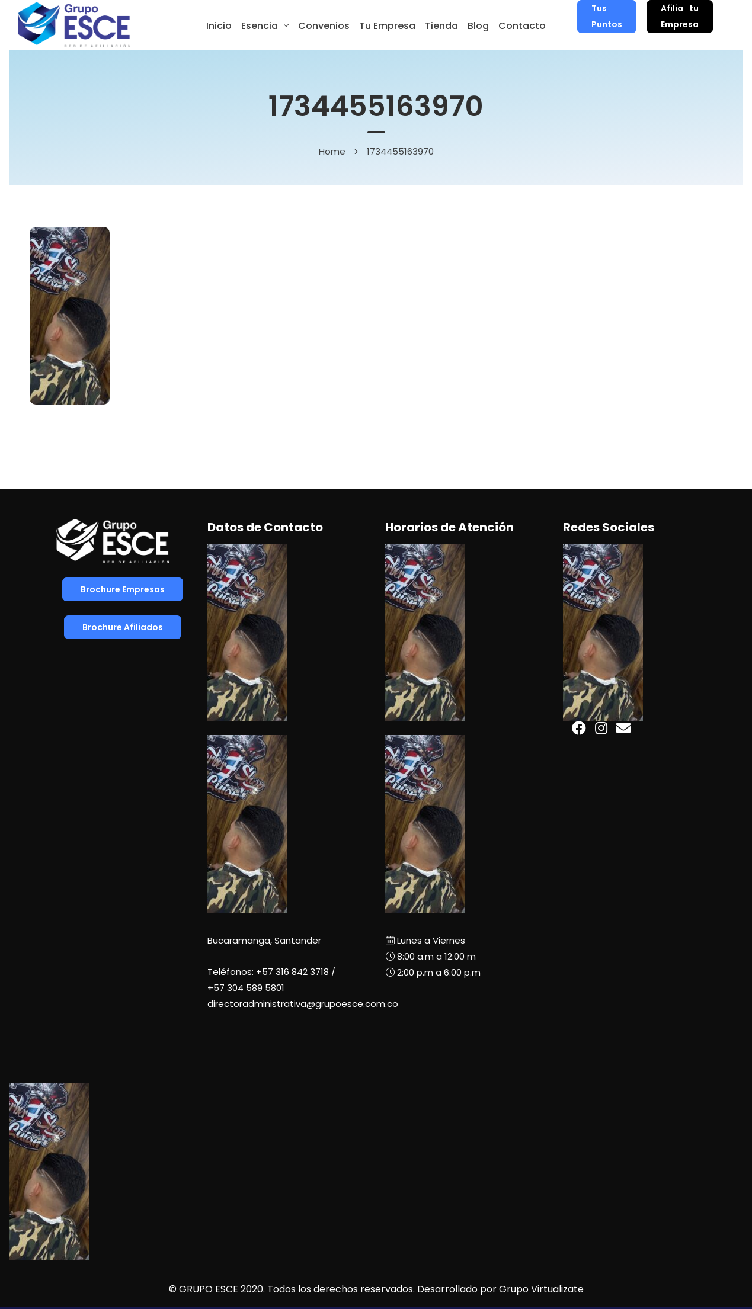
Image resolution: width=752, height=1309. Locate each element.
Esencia (259, 26)
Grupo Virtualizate (541, 1289)
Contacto (522, 26)
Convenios (324, 26)
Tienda (441, 26)
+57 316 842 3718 (292, 971)
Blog (478, 26)
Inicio (219, 26)
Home (332, 151)
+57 (245, 987)
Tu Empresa (387, 26)
